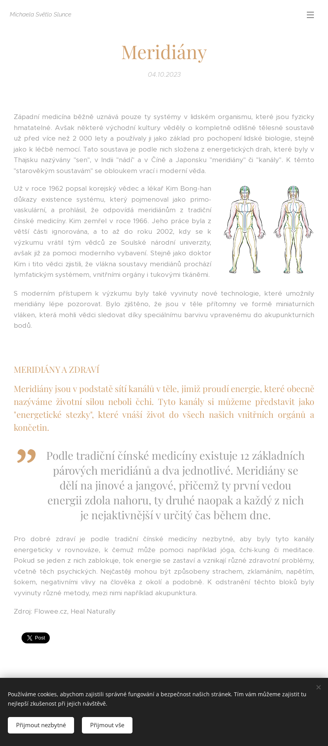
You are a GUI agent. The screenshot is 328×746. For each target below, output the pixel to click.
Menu (310, 14)
